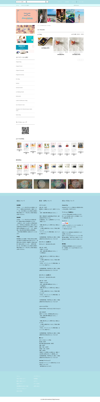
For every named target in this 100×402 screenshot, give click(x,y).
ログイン (73, 1)
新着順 (82, 34)
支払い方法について (21, 378)
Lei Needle (48, 25)
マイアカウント (37, 376)
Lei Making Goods (43, 25)
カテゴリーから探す (24, 5)
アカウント (59, 1)
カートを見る (37, 383)
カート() (80, 1)
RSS (18, 391)
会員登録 (66, 1)
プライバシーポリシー (21, 388)
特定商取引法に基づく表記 (22, 386)
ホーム (17, 5)
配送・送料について (21, 381)
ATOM (20, 391)
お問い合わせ (75, 5)
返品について (19, 383)
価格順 (78, 34)
